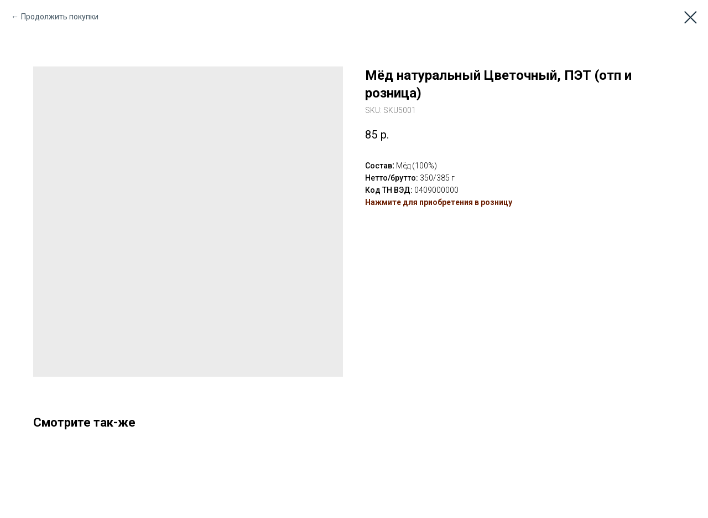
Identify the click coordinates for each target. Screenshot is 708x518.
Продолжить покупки (59, 16)
